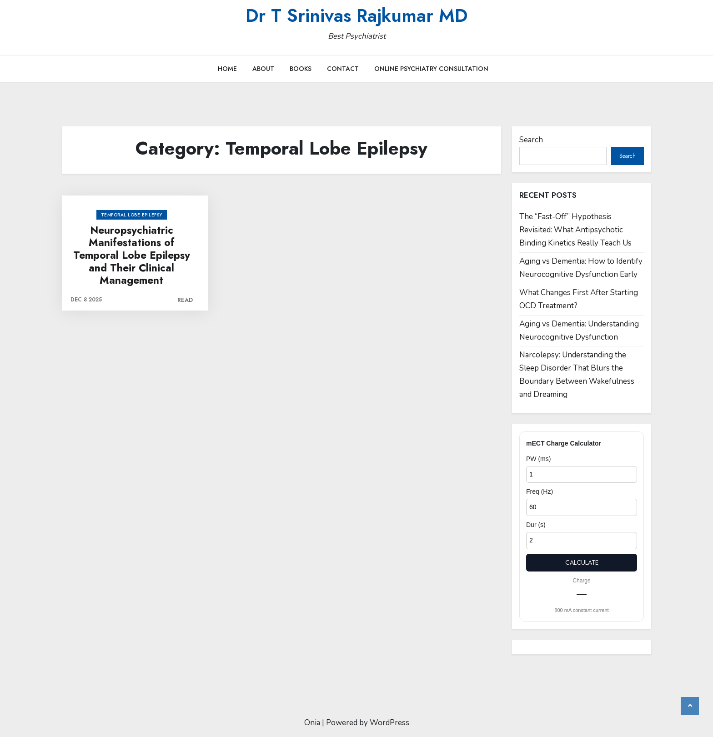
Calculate (581, 562)
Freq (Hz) (539, 491)
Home (227, 68)
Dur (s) (536, 524)
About (263, 68)
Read (185, 300)
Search (531, 140)
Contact (343, 68)
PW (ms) (538, 458)
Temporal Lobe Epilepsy (131, 214)
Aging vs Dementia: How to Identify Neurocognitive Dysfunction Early (581, 268)
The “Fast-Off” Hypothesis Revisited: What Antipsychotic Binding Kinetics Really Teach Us (575, 229)
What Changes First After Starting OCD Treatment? (578, 299)
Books (300, 68)
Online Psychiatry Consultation (431, 68)
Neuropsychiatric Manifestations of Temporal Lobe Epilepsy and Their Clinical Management (131, 255)
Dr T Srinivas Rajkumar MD (356, 15)
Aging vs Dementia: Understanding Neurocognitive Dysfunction (579, 330)
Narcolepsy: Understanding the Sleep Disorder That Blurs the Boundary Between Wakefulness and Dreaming (576, 375)
